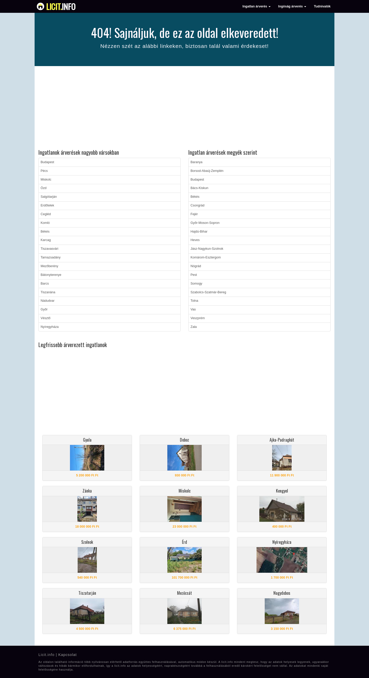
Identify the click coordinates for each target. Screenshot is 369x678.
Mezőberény (49, 266)
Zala (194, 327)
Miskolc (46, 179)
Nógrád (196, 266)
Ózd (44, 188)
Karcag (46, 240)
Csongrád (197, 205)
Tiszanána (48, 292)
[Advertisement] (184, 108)
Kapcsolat (67, 655)
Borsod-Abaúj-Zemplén (207, 171)
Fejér (194, 214)
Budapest (47, 162)
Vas (193, 309)
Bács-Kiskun (199, 188)
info (61, 6)
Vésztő (45, 318)
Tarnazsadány (51, 257)
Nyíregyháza (50, 327)
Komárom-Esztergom (206, 257)
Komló (45, 223)
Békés (45, 231)
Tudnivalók (322, 6)
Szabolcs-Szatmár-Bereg (208, 292)
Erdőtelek (47, 205)
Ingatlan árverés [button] (256, 6)
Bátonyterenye (51, 275)
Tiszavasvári (49, 249)
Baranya (197, 162)
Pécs (44, 171)
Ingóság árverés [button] (292, 6)
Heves (195, 240)
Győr (44, 309)
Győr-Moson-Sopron (205, 223)
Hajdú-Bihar (199, 231)
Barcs (45, 283)
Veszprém (198, 318)
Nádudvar (48, 301)
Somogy (196, 283)
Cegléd (46, 214)
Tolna (194, 301)
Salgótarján (49, 197)
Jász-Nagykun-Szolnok (207, 249)
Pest (194, 275)
